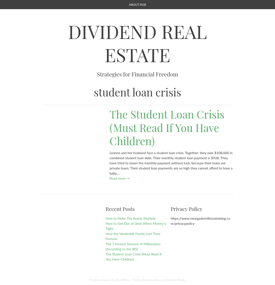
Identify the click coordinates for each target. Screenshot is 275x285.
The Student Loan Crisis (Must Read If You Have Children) (167, 127)
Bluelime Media (175, 280)
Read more (120, 178)
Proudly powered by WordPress (109, 280)
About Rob (137, 4)
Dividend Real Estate (137, 43)
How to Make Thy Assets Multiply (131, 218)
